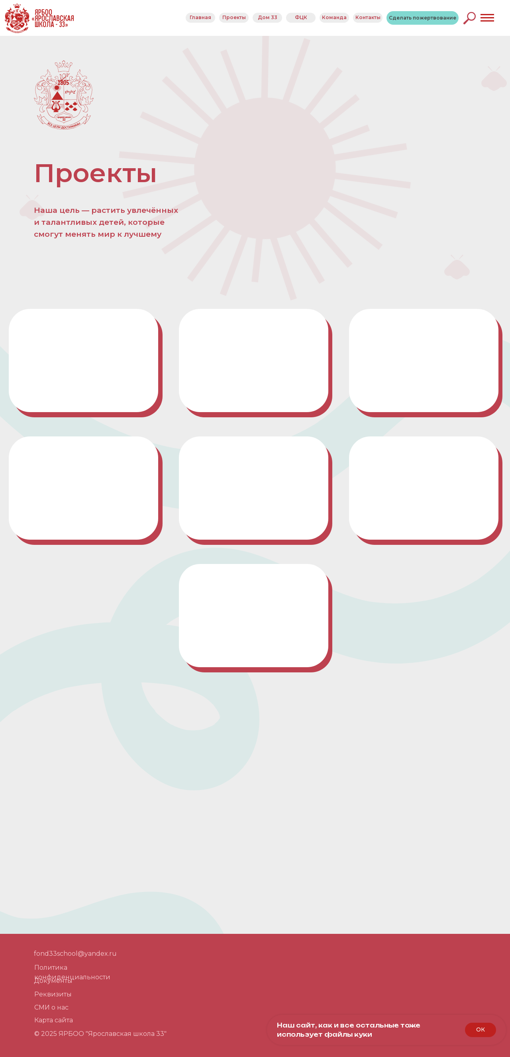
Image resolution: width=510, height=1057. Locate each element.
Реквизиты (53, 994)
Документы (53, 980)
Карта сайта (53, 1020)
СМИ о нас (51, 1007)
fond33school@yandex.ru (75, 953)
